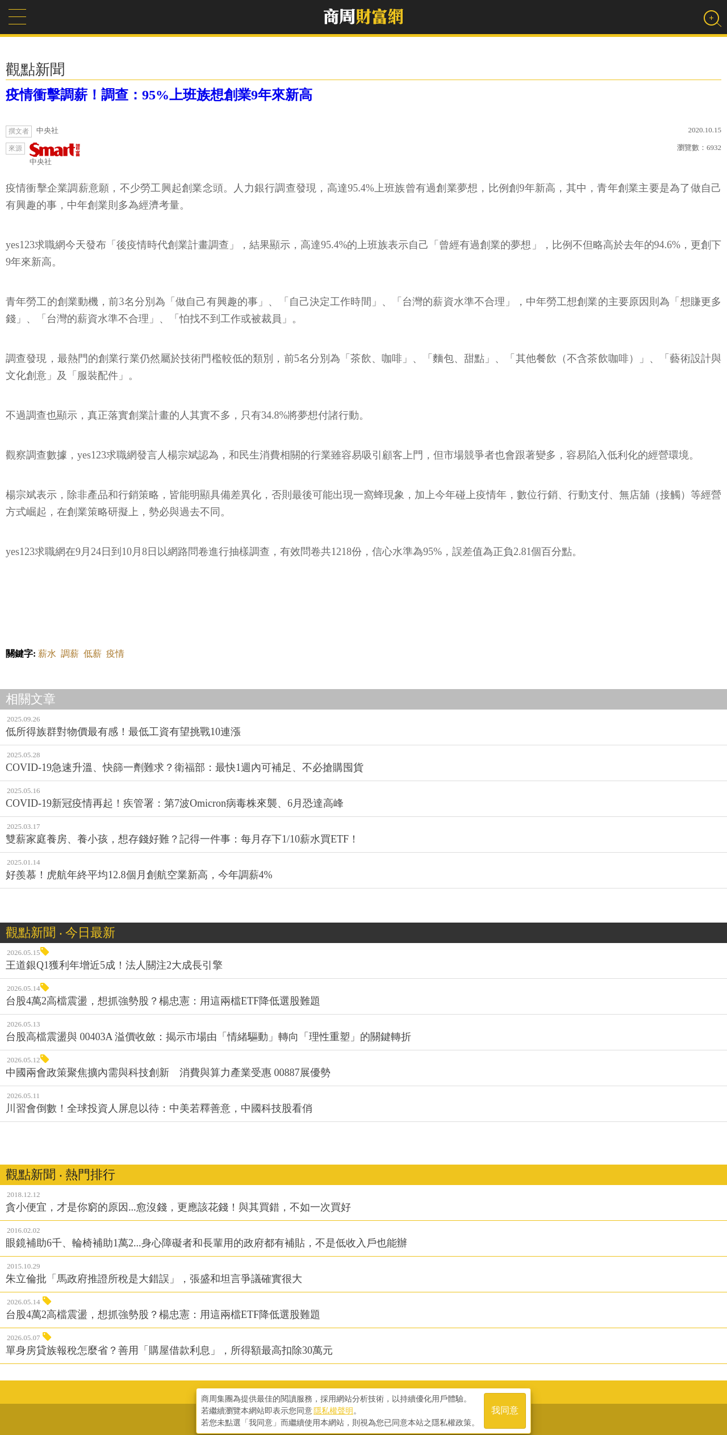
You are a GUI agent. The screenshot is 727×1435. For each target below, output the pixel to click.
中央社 (55, 154)
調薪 (70, 653)
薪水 (47, 653)
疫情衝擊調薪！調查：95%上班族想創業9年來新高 (159, 94)
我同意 (505, 1407)
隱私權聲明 (333, 1407)
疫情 (115, 653)
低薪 (92, 653)
